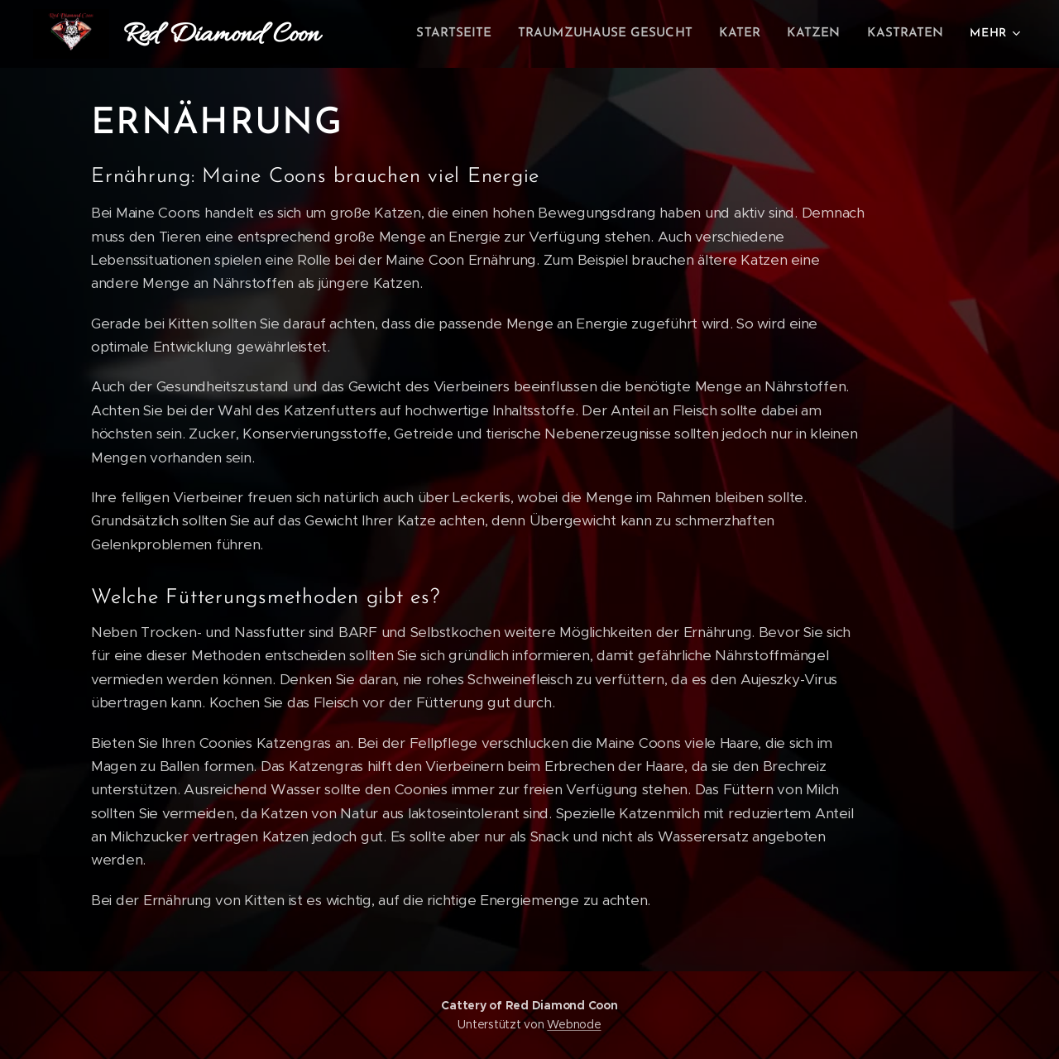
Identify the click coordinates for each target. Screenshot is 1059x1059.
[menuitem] (472, 34)
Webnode (574, 1024)
